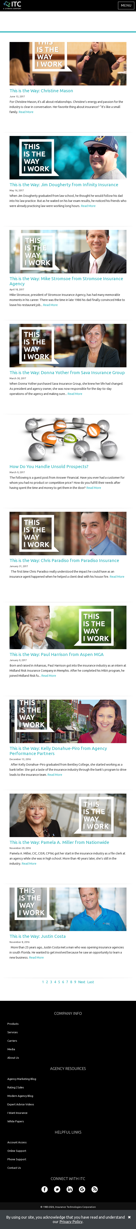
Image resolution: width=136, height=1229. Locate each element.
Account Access (17, 1142)
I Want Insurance (17, 1112)
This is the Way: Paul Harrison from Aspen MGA (57, 654)
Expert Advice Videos (20, 1104)
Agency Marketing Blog (21, 1078)
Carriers (12, 1040)
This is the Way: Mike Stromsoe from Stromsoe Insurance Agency (66, 281)
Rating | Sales (15, 1087)
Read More (26, 112)
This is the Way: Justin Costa (38, 936)
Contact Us (14, 1167)
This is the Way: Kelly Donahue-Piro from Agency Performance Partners (58, 751)
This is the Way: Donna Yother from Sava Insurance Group (67, 372)
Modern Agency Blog (20, 1095)
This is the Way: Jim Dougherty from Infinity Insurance (64, 184)
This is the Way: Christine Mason (41, 90)
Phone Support (16, 1159)
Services (12, 1032)
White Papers (15, 1121)
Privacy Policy (70, 1221)
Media (11, 1049)
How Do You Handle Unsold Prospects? (49, 466)
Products (13, 1023)
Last (90, 982)
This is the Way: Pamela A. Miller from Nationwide (59, 842)
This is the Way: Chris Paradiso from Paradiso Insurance (64, 560)
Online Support (16, 1150)
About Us (13, 1057)
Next (81, 982)
